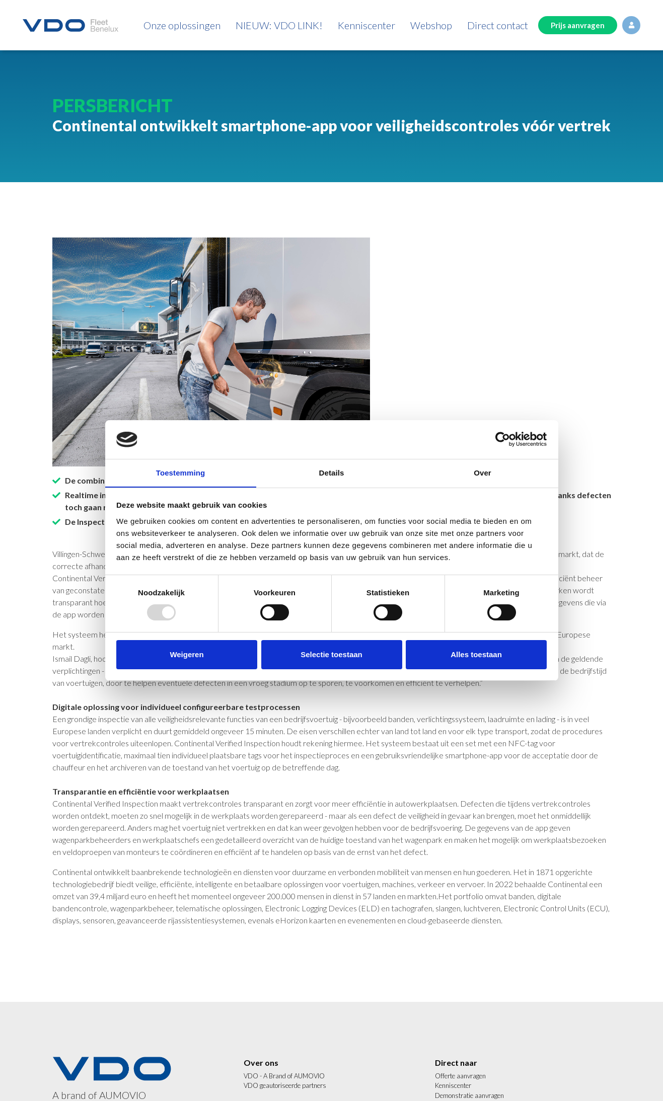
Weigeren (186, 654)
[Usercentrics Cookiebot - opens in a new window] (503, 439)
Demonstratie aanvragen (469, 1095)
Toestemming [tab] (180, 472)
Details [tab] (331, 472)
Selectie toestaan (331, 654)
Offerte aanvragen (460, 1076)
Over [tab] (482, 472)
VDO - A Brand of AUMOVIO (284, 1076)
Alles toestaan (476, 654)
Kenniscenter (453, 1085)
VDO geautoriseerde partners (285, 1085)
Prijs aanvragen (578, 25)
